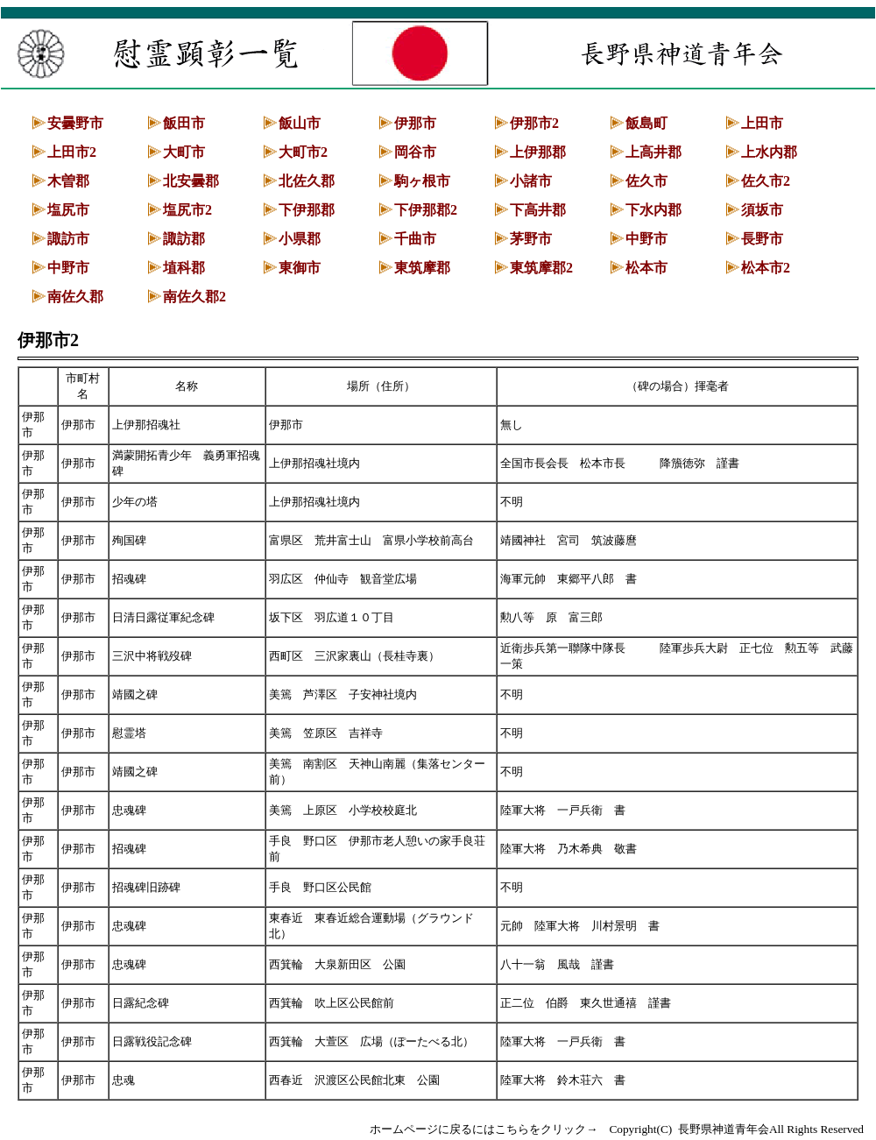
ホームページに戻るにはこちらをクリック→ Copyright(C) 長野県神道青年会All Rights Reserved (617, 1129)
